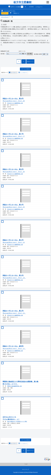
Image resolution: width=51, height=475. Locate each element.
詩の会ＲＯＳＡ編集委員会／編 (15, 103)
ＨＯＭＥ (31, 6)
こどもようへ (39, 6)
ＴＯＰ (26, 464)
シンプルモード (23, 72)
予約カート (15, 13)
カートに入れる (25, 69)
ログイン (4, 13)
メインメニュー (5, 17)
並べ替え (29, 53)
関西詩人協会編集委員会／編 (14, 386)
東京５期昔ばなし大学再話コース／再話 (17, 421)
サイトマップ (25, 469)
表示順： (3, 53)
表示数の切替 (38, 54)
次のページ (30, 61)
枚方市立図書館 (22, 2)
